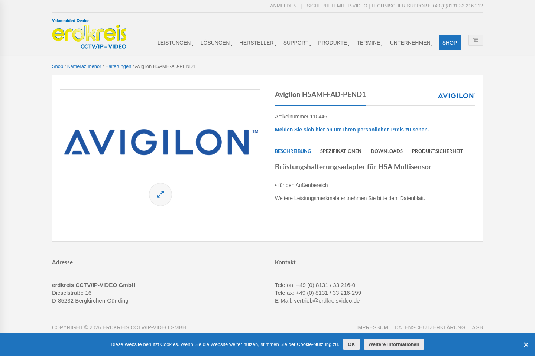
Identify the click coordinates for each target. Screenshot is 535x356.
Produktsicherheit (437, 151)
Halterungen (118, 66)
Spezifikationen (340, 151)
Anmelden (283, 6)
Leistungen (174, 43)
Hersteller (257, 43)
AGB (477, 327)
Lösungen (215, 43)
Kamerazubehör (84, 66)
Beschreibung (293, 151)
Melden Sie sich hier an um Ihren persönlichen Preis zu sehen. (352, 130)
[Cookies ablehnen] (525, 344)
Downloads (387, 151)
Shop (449, 43)
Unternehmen (410, 43)
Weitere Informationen (394, 344)
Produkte (332, 43)
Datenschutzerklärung (430, 327)
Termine (368, 43)
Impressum (372, 327)
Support (295, 43)
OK (351, 344)
